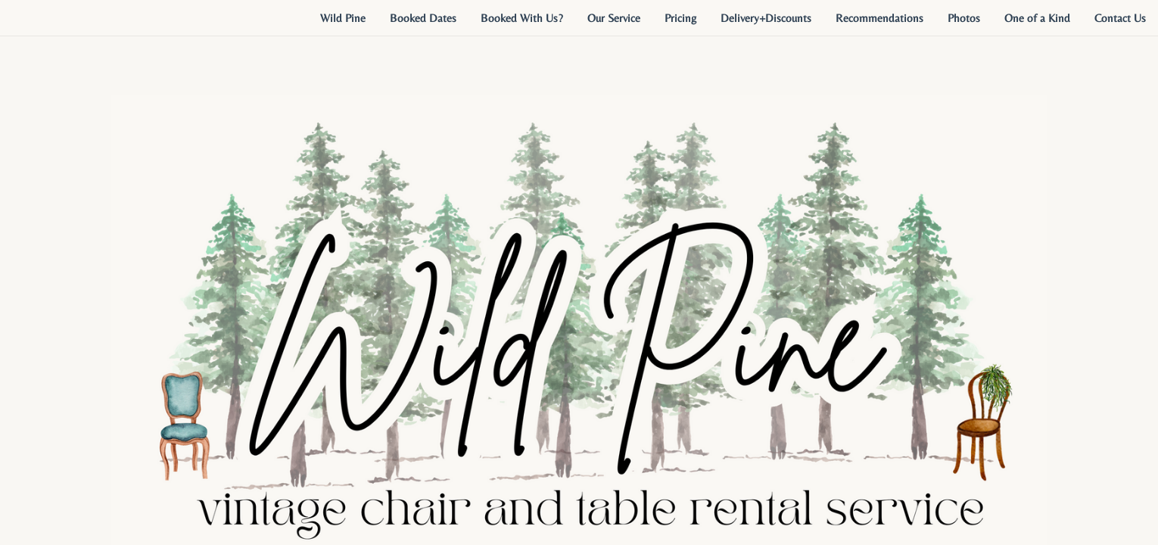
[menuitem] (343, 18)
